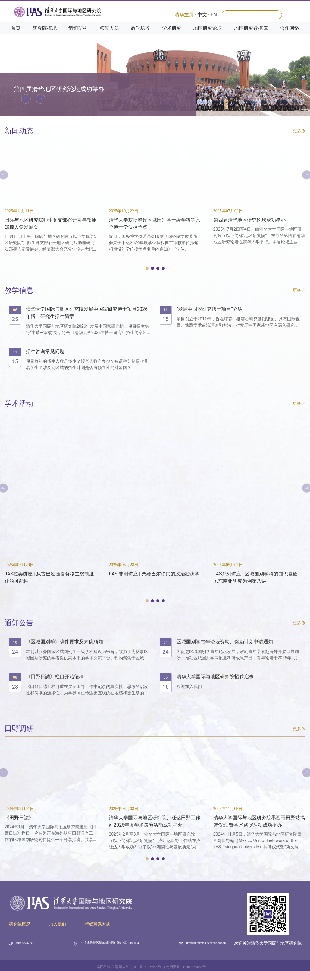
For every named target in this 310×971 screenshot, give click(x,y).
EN (214, 14)
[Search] (252, 14)
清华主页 (184, 14)
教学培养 (140, 33)
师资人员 (109, 33)
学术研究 (171, 33)
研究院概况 (45, 33)
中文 (202, 14)
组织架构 (78, 33)
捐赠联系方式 (97, 924)
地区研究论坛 (207, 33)
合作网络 (289, 33)
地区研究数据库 (251, 33)
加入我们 (57, 924)
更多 (299, 130)
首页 (15, 33)
